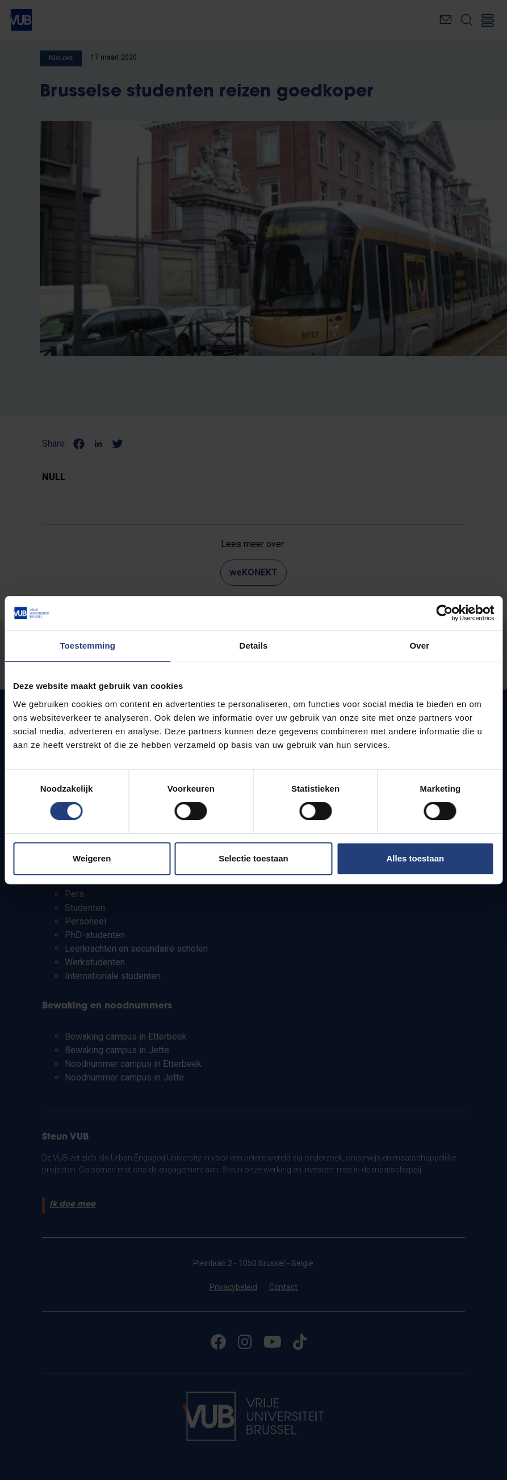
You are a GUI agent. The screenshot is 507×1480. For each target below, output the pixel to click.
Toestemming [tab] (87, 645)
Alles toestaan (415, 858)
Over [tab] (420, 645)
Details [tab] (254, 645)
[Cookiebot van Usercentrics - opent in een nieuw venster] (444, 612)
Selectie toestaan (253, 858)
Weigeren (92, 858)
